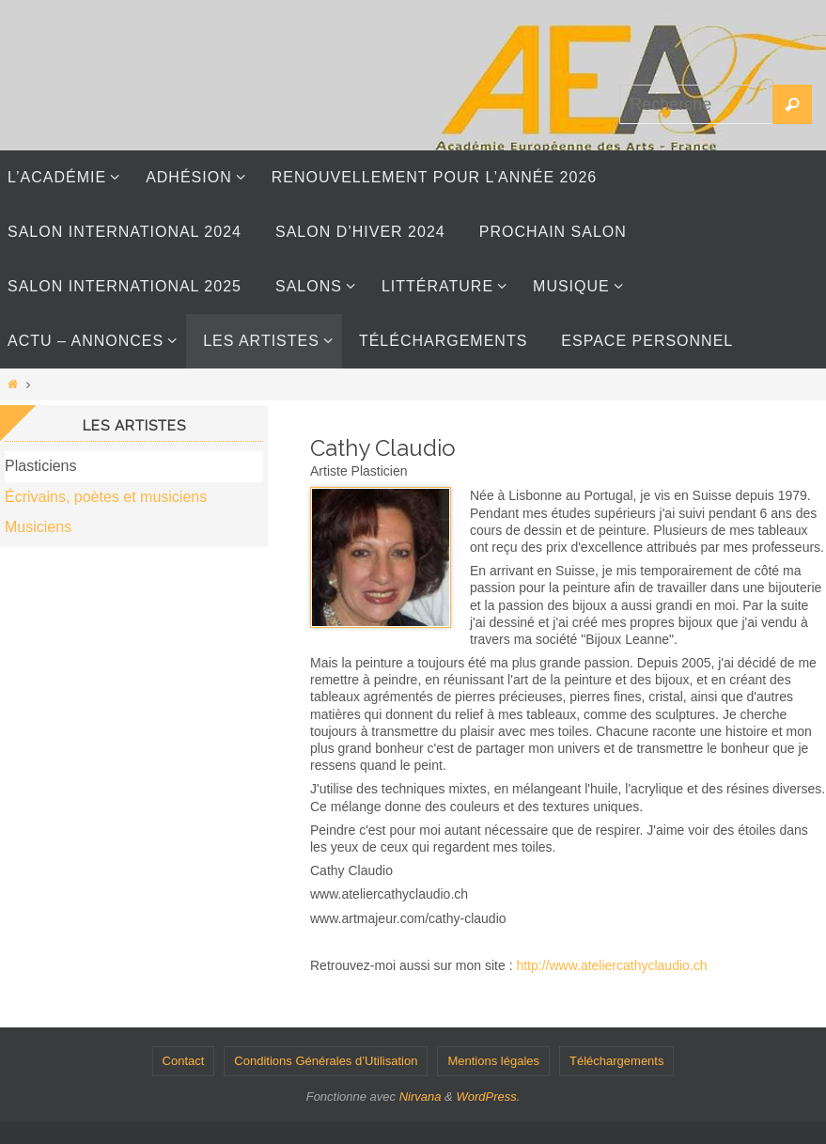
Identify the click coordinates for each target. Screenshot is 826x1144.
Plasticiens (40, 466)
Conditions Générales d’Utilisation (325, 1061)
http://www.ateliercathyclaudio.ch (611, 965)
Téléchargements (616, 1061)
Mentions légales (493, 1061)
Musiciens (38, 527)
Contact (184, 1061)
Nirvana (420, 1096)
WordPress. (488, 1096)
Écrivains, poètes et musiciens (106, 497)
